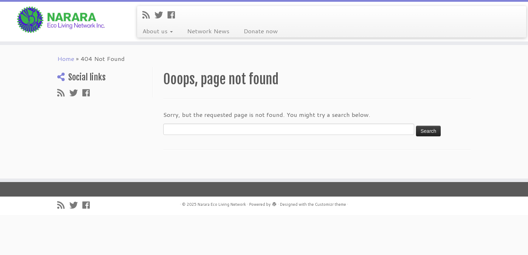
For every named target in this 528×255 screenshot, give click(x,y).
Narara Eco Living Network (222, 204)
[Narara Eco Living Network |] (61, 19)
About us (157, 31)
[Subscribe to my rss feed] (148, 15)
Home (65, 58)
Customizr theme (330, 204)
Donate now (261, 31)
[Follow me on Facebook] (174, 15)
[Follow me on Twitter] (161, 15)
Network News (208, 31)
